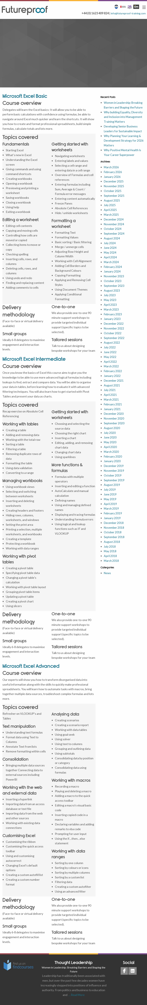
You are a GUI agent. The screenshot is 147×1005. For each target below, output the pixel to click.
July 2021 (110, 394)
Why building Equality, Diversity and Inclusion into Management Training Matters (124, 121)
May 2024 (110, 257)
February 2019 (113, 518)
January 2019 (112, 523)
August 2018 (112, 546)
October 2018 (113, 537)
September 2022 (114, 342)
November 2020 (114, 423)
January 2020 (112, 466)
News (107, 578)
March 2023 (111, 314)
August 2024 (112, 243)
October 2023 (113, 285)
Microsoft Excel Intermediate (34, 359)
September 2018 (114, 541)
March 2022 (111, 371)
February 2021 (113, 409)
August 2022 (112, 347)
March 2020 (111, 456)
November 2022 (114, 333)
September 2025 (114, 200)
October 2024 (113, 233)
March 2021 (111, 404)
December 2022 (114, 328)
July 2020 (110, 437)
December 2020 (114, 418)
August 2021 (112, 390)
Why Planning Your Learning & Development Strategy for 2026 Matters (123, 145)
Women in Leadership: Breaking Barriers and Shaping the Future (123, 107)
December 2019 (114, 470)
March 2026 (111, 172)
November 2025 (114, 191)
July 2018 (110, 551)
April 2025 (110, 214)
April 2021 (110, 399)
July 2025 (110, 210)
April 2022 (110, 366)
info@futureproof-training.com (125, 13)
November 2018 (114, 532)
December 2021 (114, 385)
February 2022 (113, 376)
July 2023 (110, 300)
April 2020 (110, 451)
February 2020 (113, 461)
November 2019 (114, 475)
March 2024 (111, 267)
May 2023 (110, 304)
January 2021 (112, 413)
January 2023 (112, 323)
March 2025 (111, 219)
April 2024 (110, 262)
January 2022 (112, 380)
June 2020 (110, 442)
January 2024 (112, 276)
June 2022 (110, 357)
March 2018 (111, 565)
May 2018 (110, 556)
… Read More (76, 995)
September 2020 (114, 428)
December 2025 (114, 186)
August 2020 (112, 433)
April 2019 (110, 508)
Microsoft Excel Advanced (30, 666)
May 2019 (110, 504)
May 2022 (110, 361)
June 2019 (110, 499)
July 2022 (110, 352)
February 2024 (113, 271)
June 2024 (110, 252)
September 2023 (114, 290)
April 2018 (110, 560)
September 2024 (114, 238)
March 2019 (111, 513)
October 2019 (113, 480)
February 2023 (113, 319)
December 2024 (114, 224)
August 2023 (112, 295)
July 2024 (110, 247)
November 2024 (114, 229)
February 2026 (113, 176)
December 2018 (114, 527)
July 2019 (110, 494)
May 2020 (110, 447)
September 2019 (114, 485)
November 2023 (114, 281)
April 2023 (110, 309)
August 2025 (112, 205)
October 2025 (113, 195)
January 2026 (112, 181)
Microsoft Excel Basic (24, 96)
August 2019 (112, 489)
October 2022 (113, 338)
